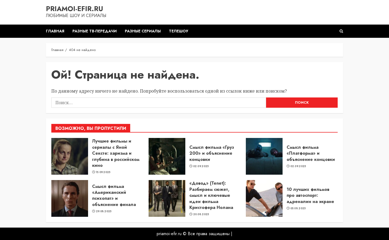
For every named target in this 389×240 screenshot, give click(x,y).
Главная (55, 31)
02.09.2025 (201, 166)
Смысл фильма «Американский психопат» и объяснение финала (114, 195)
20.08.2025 (201, 214)
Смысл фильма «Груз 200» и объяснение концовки (211, 153)
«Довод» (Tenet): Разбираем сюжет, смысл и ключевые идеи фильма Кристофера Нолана (211, 195)
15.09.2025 (103, 172)
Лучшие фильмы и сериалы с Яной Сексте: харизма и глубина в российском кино (115, 153)
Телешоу (178, 31)
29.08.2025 (104, 211)
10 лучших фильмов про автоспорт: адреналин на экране (310, 195)
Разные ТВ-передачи (94, 31)
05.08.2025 (298, 208)
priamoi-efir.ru (74, 8)
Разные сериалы (143, 31)
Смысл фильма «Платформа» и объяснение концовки (311, 153)
